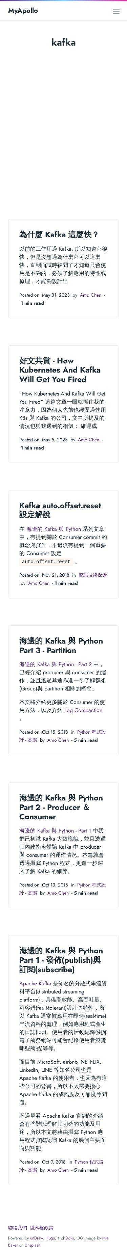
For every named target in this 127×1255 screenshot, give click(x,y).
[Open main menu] (116, 10)
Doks (69, 1238)
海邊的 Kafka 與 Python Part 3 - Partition (61, 645)
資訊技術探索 (93, 575)
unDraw (36, 1238)
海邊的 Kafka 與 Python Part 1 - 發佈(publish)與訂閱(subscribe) (61, 960)
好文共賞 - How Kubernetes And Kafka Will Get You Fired (60, 370)
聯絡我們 (17, 1227)
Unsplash (32, 1245)
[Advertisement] (63, 125)
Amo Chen (90, 295)
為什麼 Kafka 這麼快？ (59, 234)
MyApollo (23, 11)
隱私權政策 (42, 1227)
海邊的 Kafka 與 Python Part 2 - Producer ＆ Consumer (61, 807)
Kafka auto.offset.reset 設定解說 (60, 510)
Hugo (50, 1238)
